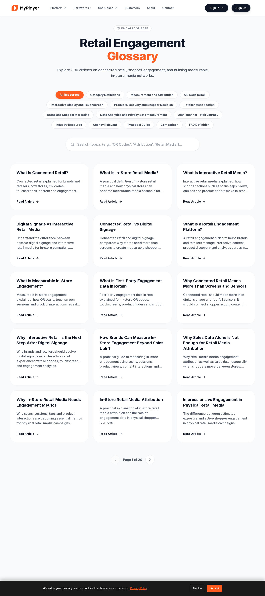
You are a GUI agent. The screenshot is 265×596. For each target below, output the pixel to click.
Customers (132, 8)
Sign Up (241, 8)
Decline (197, 588)
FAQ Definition (199, 124)
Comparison (169, 124)
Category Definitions (105, 95)
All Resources (70, 94)
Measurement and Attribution (152, 95)
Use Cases (107, 8)
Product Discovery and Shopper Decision (143, 104)
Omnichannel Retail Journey (198, 114)
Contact (168, 8)
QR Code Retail (194, 95)
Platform (58, 8)
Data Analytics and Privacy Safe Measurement (133, 114)
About (151, 8)
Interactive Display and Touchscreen (77, 104)
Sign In (217, 8)
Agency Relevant (105, 124)
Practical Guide (139, 124)
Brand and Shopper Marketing (68, 114)
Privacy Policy (138, 588)
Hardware (82, 8)
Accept (214, 588)
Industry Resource (69, 124)
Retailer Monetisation (199, 104)
